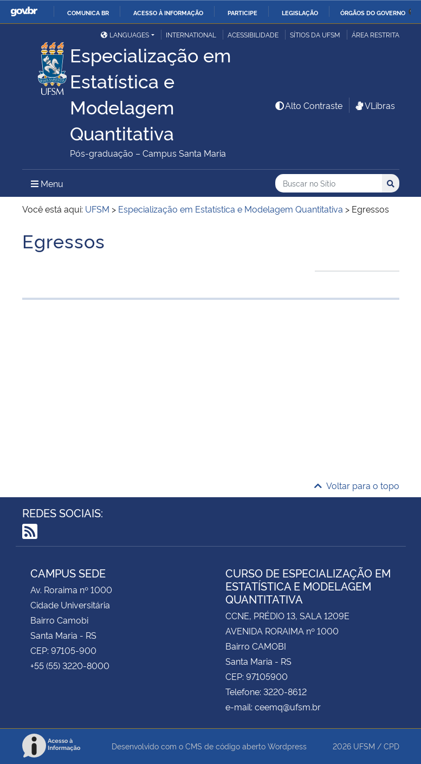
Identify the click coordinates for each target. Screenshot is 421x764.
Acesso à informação (168, 12)
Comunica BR (88, 12)
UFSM (364, 746)
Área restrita (375, 34)
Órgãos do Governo (372, 12)
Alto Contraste (308, 105)
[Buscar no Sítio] (329, 183)
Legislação (300, 12)
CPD (391, 746)
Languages (125, 34)
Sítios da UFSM (315, 34)
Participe (242, 12)
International (191, 34)
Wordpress (287, 746)
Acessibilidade (253, 34)
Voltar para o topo (356, 485)
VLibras (374, 105)
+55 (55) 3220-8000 (69, 665)
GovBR (23, 12)
